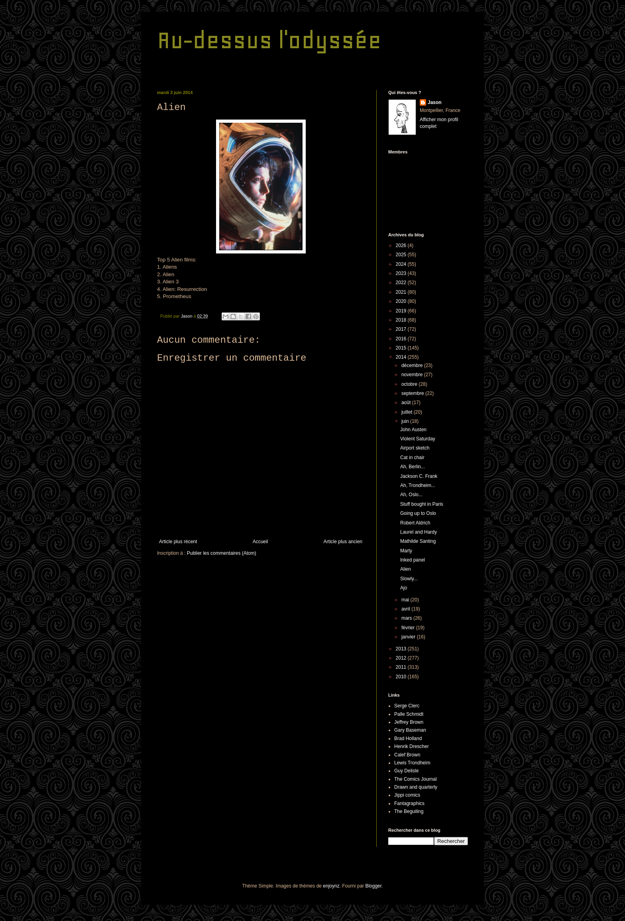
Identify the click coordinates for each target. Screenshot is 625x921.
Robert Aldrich (415, 523)
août (406, 402)
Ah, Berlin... (412, 466)
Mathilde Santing (418, 541)
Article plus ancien (343, 541)
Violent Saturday (417, 439)
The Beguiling (408, 811)
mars (407, 618)
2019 (402, 311)
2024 (402, 264)
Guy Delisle (406, 771)
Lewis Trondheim (412, 763)
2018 (402, 320)
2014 (402, 357)
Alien (405, 569)
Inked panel (412, 560)
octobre (410, 384)
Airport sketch (414, 448)
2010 (402, 676)
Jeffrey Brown (408, 722)
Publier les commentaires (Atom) (221, 553)
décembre (412, 365)
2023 (402, 273)
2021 (402, 292)
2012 (402, 658)
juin (405, 421)
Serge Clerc (406, 706)
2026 (402, 245)
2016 (402, 339)
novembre (412, 374)
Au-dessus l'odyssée (269, 40)
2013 (402, 649)
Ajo (403, 588)
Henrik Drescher (411, 746)
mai (406, 600)
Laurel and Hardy (418, 532)
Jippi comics (407, 795)
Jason (435, 102)
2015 (402, 348)
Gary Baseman (410, 730)
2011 (402, 667)
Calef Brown (407, 755)
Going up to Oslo (418, 513)
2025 (402, 254)
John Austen (413, 429)
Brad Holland (408, 738)
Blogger (373, 886)
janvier (409, 637)
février (408, 627)
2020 (402, 301)
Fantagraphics (409, 803)
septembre (413, 393)
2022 (402, 282)
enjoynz (331, 886)
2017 (402, 329)
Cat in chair (412, 457)
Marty (406, 551)
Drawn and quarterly (415, 787)
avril (406, 609)
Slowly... (409, 578)
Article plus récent (178, 541)
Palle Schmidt (408, 714)
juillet (407, 412)
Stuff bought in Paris (421, 504)
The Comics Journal (415, 779)
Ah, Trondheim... (417, 485)
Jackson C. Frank (418, 476)
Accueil (260, 541)
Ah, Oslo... (411, 494)
